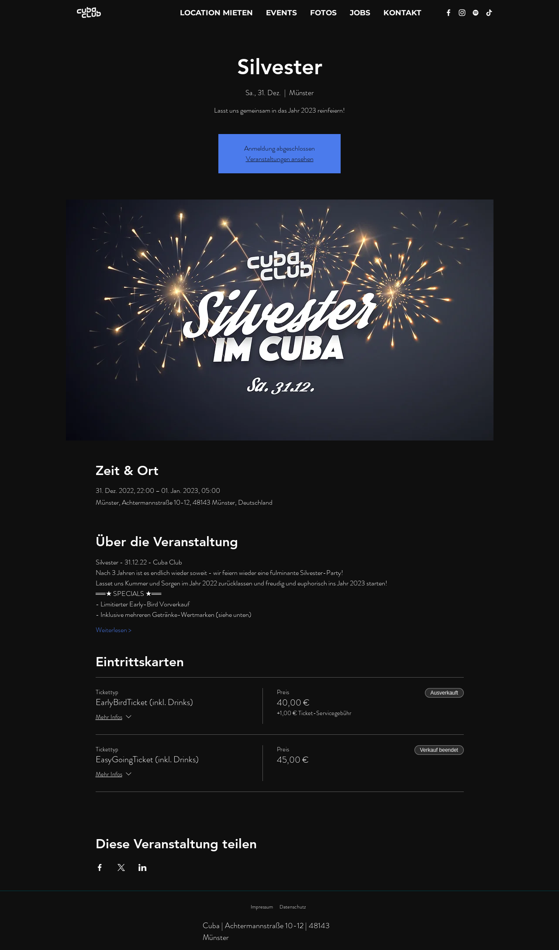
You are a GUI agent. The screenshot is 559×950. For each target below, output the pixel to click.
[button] (402, 13)
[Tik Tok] (489, 12)
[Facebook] (448, 12)
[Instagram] (462, 12)
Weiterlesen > (113, 630)
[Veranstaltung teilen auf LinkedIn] (142, 867)
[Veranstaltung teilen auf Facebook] (100, 867)
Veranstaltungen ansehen (280, 159)
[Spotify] (475, 12)
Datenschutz (293, 907)
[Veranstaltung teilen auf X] (121, 867)
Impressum (262, 907)
